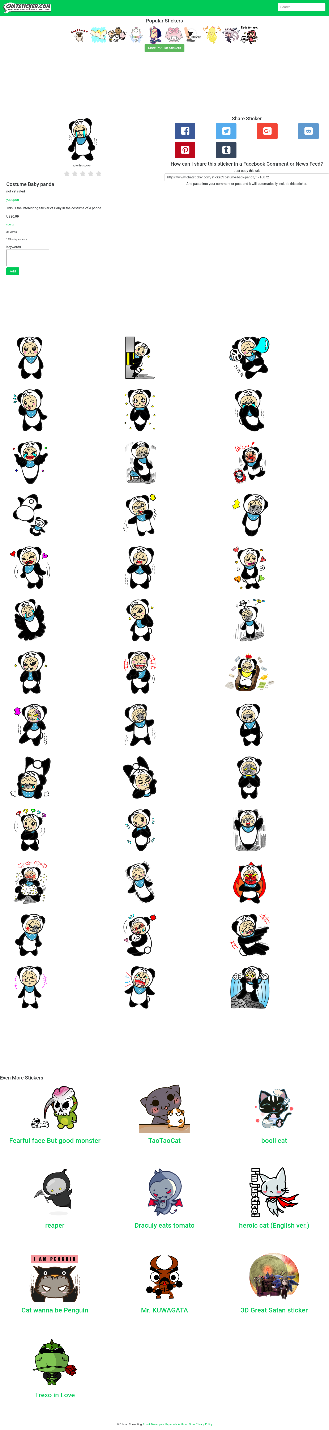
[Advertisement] (126, 86)
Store (191, 1424)
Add (13, 271)
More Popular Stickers (164, 48)
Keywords (171, 1424)
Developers (157, 1424)
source (10, 224)
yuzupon (12, 200)
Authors (183, 1424)
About (146, 1424)
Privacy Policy (204, 1424)
